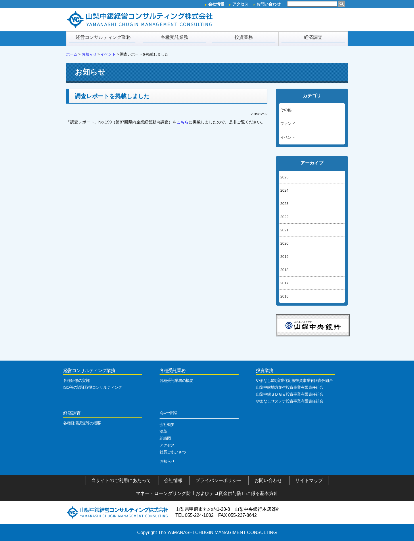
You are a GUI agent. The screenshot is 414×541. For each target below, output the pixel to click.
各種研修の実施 (76, 380)
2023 (284, 203)
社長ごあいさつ (173, 452)
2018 (284, 270)
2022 (284, 217)
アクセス (240, 4)
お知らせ (167, 461)
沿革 (163, 431)
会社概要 (167, 424)
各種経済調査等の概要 (82, 423)
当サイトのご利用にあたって (121, 480)
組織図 (165, 438)
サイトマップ (309, 480)
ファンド (287, 123)
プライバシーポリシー (218, 480)
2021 (284, 230)
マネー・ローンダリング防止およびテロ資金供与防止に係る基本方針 (207, 493)
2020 (284, 243)
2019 (284, 256)
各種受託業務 (174, 39)
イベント (287, 137)
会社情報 (216, 4)
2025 (284, 177)
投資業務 (243, 39)
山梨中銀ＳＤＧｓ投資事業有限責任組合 (289, 394)
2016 (284, 296)
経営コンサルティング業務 (102, 39)
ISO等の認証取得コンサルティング (92, 387)
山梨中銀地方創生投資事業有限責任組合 (289, 387)
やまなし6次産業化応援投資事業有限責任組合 (294, 380)
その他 (286, 110)
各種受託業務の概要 (176, 380)
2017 (284, 283)
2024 (284, 190)
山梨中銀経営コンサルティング (141, 19)
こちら (183, 122)
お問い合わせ (268, 4)
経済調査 (313, 39)
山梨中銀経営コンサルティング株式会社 (118, 512)
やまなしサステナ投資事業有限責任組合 (289, 401)
